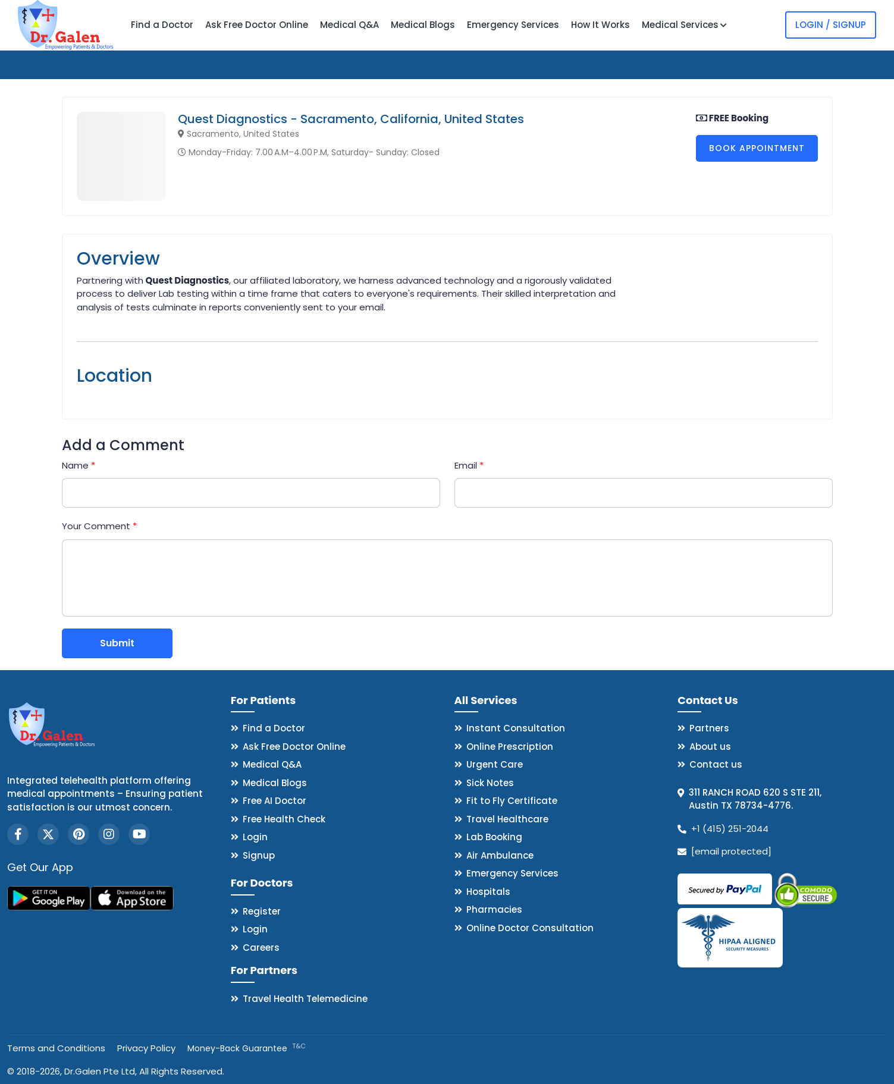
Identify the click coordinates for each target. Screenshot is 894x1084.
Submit (117, 643)
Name (78, 465)
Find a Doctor (162, 24)
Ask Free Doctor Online (256, 24)
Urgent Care (494, 764)
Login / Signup (830, 24)
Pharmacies (494, 909)
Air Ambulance (500, 855)
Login (255, 837)
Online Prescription (509, 746)
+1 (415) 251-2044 (729, 828)
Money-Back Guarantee (246, 1048)
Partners (709, 728)
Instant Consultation (515, 728)
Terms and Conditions (56, 1048)
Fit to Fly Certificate (511, 800)
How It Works (600, 24)
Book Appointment (757, 148)
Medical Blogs (423, 24)
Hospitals (488, 891)
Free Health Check (284, 819)
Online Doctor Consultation (530, 928)
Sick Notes (490, 783)
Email (469, 465)
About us (710, 746)
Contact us (715, 764)
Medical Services (684, 24)
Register (262, 911)
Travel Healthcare (507, 819)
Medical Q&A (349, 24)
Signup (259, 855)
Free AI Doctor (274, 800)
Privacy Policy (146, 1048)
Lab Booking (494, 837)
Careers (261, 947)
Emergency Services (513, 24)
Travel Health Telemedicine (305, 998)
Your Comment (99, 526)
